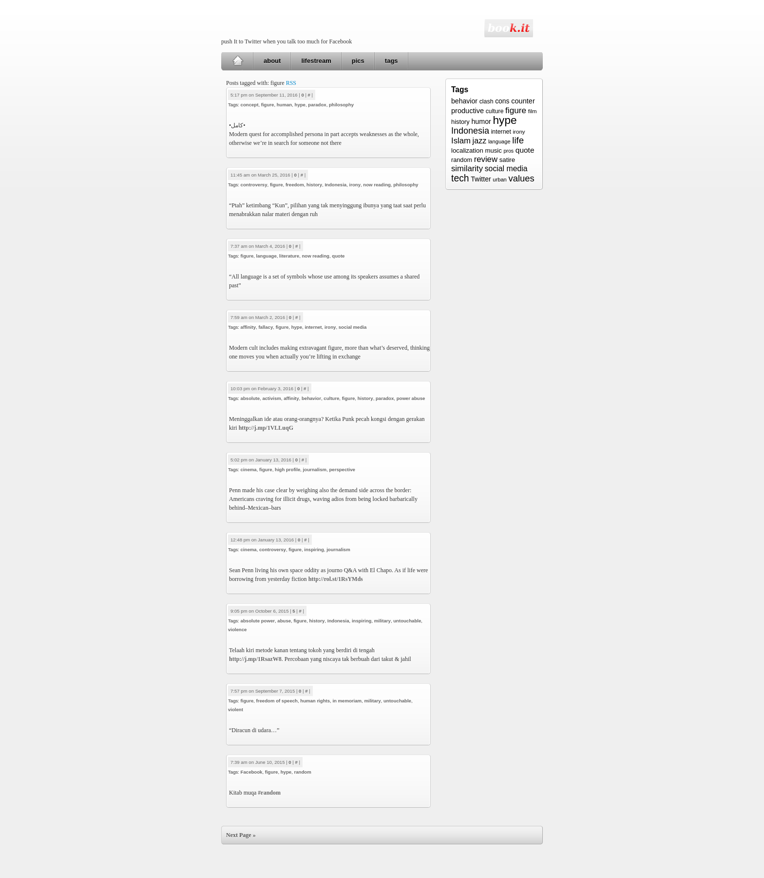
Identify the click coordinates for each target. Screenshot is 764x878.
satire (507, 159)
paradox (317, 104)
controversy (254, 184)
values (521, 178)
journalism (315, 469)
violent (235, 709)
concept (250, 104)
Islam (461, 140)
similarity (467, 168)
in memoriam (347, 700)
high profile (287, 469)
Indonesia (335, 184)
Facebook (252, 772)
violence (237, 629)
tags (391, 60)
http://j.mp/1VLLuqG (266, 427)
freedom (295, 184)
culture (331, 398)
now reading (377, 184)
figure (267, 104)
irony (355, 184)
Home (237, 61)
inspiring (314, 549)
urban (499, 179)
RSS (291, 83)
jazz (480, 140)
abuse (284, 620)
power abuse (411, 398)
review (485, 159)
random (302, 772)
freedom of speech (277, 700)
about (272, 60)
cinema (249, 469)
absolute (250, 398)
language (266, 256)
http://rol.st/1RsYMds (335, 579)
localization (467, 150)
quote (338, 256)
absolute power (258, 620)
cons (502, 101)
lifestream (316, 60)
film (532, 111)
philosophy (341, 104)
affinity (248, 327)
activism (271, 398)
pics (358, 60)
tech (460, 178)
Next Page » (241, 835)
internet (313, 327)
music (493, 150)
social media (353, 327)
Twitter (481, 179)
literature (289, 256)
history (314, 184)
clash (486, 101)
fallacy (265, 327)
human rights (315, 700)
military (382, 620)
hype (300, 104)
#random (269, 792)
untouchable (407, 620)
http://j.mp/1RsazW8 (255, 659)
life (518, 140)
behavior (311, 398)
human (284, 104)
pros (508, 151)
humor (481, 121)
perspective (342, 469)
